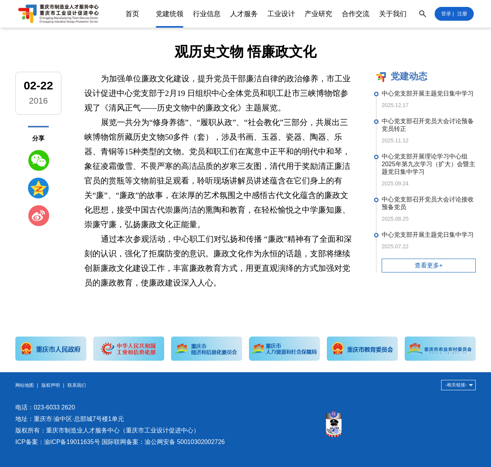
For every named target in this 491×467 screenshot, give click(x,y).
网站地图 (24, 385)
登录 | (447, 14)
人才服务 (244, 14)
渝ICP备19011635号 (72, 442)
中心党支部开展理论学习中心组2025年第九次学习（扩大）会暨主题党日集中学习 (428, 164)
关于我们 (393, 14)
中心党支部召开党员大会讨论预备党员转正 (428, 125)
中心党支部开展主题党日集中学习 (428, 93)
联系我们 (77, 385)
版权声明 (50, 385)
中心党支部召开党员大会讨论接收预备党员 (428, 203)
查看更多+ (429, 265)
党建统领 (169, 14)
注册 (462, 14)
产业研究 (318, 14)
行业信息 (207, 14)
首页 (132, 14)
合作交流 (355, 14)
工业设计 (281, 14)
